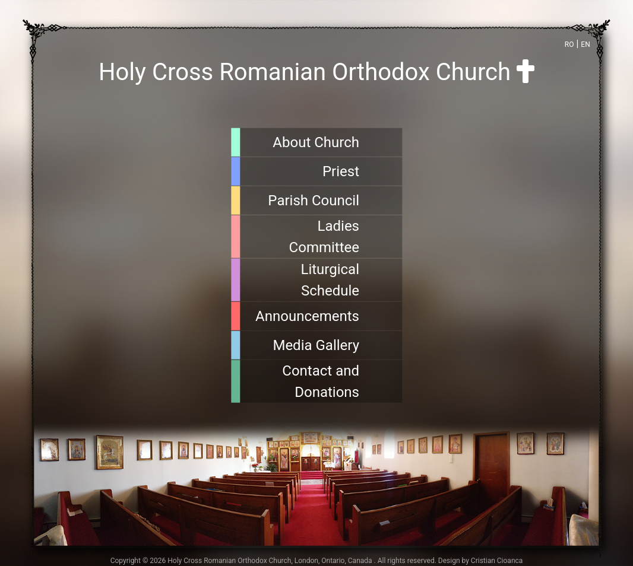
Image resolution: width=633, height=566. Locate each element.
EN (585, 44)
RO (569, 44)
